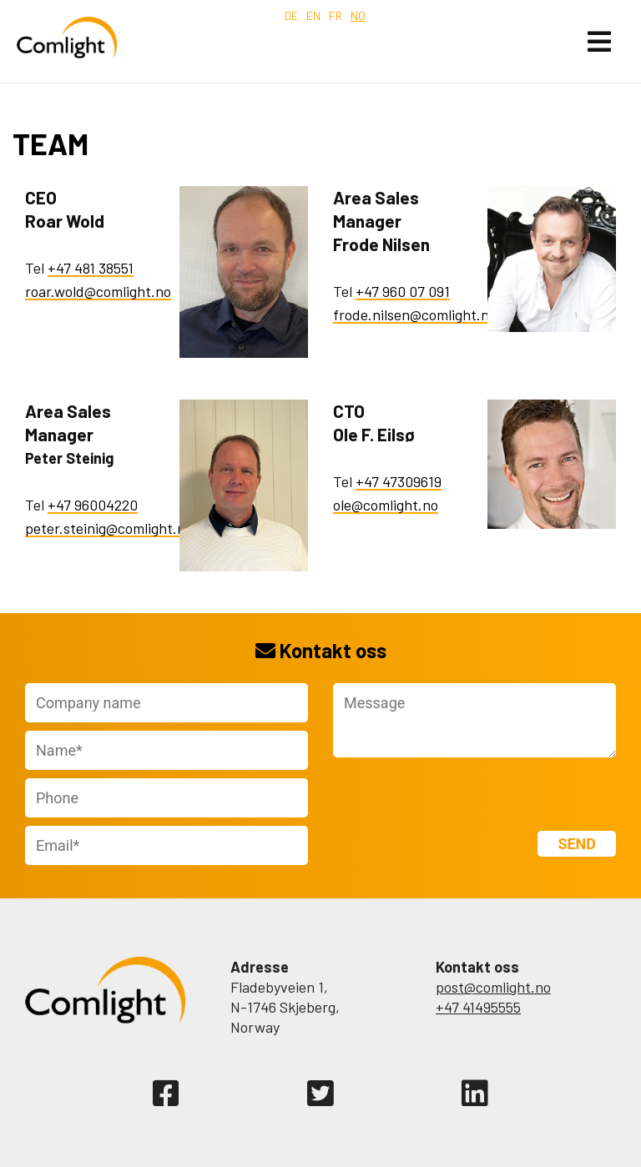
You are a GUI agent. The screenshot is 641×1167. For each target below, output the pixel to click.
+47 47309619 (399, 481)
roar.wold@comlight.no (98, 291)
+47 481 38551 (91, 268)
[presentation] (430, 791)
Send (577, 844)
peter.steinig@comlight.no (109, 528)
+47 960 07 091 (403, 291)
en (313, 15)
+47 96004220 (93, 504)
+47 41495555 (478, 1007)
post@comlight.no (493, 987)
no (358, 15)
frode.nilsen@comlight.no (415, 314)
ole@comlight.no (385, 504)
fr (335, 15)
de (291, 15)
